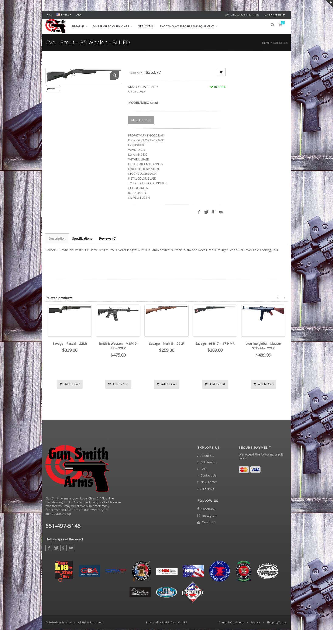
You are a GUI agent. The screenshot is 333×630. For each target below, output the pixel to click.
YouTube (206, 522)
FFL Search (206, 462)
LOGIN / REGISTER (275, 14)
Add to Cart (69, 384)
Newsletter (207, 482)
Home (266, 43)
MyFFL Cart (169, 622)
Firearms (78, 26)
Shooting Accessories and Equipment (187, 26)
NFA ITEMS (145, 26)
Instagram (207, 516)
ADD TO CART (141, 120)
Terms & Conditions (231, 622)
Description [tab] (57, 238)
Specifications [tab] (83, 238)
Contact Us (207, 476)
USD (78, 14)
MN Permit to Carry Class (111, 26)
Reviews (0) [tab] (108, 238)
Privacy (255, 622)
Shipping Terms (276, 622)
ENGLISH (63, 14)
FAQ (49, 14)
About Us (205, 456)
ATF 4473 (206, 489)
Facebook (206, 509)
